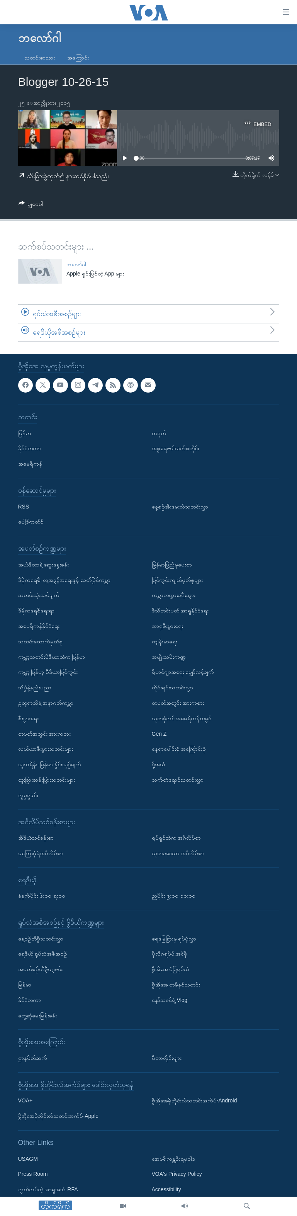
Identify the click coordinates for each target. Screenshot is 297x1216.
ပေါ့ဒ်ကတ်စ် (31, 522)
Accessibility (166, 1190)
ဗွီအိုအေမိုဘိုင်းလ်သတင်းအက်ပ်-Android (194, 1101)
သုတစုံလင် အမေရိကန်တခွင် (182, 718)
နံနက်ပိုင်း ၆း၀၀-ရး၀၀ (42, 896)
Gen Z (159, 734)
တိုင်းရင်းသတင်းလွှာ (172, 688)
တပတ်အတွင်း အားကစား (44, 734)
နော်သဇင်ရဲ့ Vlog (170, 1000)
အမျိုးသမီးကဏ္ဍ (169, 657)
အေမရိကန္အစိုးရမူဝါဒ (173, 1159)
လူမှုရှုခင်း (28, 795)
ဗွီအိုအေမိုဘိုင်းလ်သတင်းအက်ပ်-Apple (58, 1116)
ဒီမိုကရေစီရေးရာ (36, 611)
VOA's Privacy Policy (177, 1174)
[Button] (31, 205)
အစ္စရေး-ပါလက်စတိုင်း (176, 449)
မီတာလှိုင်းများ (167, 1058)
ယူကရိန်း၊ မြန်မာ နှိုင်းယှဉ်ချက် (49, 765)
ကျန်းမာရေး (164, 641)
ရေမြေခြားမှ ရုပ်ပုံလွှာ (174, 938)
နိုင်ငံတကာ (29, 449)
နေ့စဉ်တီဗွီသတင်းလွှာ (40, 938)
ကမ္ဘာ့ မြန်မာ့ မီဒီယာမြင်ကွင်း (48, 672)
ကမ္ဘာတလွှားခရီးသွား (173, 595)
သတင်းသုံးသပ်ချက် (38, 595)
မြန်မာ (24, 433)
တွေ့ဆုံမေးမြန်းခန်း (37, 1015)
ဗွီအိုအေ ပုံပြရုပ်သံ (171, 969)
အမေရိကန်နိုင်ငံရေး (38, 626)
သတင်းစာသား (39, 57)
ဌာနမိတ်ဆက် (32, 1058)
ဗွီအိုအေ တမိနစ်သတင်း (176, 985)
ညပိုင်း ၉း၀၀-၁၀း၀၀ (174, 896)
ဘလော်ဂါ (76, 264)
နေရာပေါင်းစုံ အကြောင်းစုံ (179, 749)
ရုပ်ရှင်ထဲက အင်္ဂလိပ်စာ (176, 838)
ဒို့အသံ (158, 765)
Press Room (33, 1174)
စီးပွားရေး (28, 718)
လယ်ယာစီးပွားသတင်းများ (45, 749)
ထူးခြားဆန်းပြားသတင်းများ (46, 780)
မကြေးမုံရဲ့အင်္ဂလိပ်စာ (40, 853)
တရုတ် (159, 433)
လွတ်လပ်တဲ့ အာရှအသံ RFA (48, 1190)
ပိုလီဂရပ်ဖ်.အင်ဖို (170, 954)
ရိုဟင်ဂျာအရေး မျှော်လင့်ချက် (183, 672)
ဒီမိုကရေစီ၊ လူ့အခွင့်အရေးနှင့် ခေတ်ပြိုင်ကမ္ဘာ (64, 580)
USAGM (28, 1159)
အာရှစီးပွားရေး (167, 626)
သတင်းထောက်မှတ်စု (40, 641)
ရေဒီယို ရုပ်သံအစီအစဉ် (43, 954)
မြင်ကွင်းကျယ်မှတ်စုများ (177, 580)
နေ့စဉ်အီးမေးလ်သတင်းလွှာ (180, 506)
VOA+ (25, 1101)
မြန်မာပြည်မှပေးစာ (172, 564)
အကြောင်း (78, 57)
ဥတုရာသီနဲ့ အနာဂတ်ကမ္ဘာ (46, 703)
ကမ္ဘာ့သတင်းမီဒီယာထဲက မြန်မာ (51, 657)
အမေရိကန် (30, 464)
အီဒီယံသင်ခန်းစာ (36, 838)
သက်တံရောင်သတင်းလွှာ (178, 780)
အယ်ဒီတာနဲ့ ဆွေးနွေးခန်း (43, 564)
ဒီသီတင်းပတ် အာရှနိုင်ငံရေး (180, 611)
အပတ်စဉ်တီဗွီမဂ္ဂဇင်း (40, 969)
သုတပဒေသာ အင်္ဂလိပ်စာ (178, 853)
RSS (23, 506)
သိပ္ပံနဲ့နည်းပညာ (34, 688)
